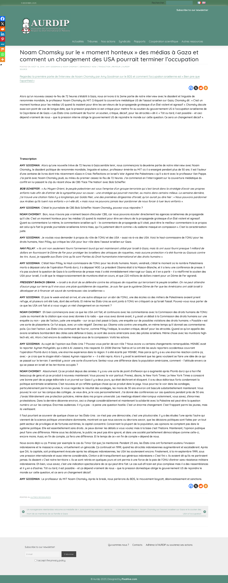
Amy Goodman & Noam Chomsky (62, 67)
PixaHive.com (129, 579)
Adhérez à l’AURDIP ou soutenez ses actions (169, 544)
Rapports (139, 41)
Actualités (78, 41)
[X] (196, 88)
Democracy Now (88, 67)
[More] (206, 88)
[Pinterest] (2, 39)
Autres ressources (192, 41)
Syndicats (124, 41)
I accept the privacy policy (50, 560)
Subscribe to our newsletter (192, 10)
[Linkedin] (2, 34)
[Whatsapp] (2, 54)
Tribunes (92, 41)
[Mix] (2, 49)
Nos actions (108, 41)
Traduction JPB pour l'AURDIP (114, 67)
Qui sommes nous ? (118, 544)
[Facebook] (191, 88)
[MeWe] (2, 44)
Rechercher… (158, 2)
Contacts (137, 544)
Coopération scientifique (163, 41)
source (23, 69)
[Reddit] (201, 88)
